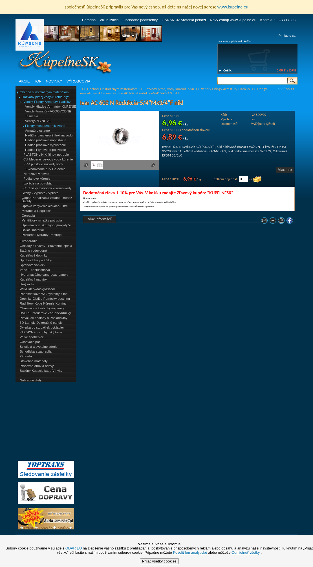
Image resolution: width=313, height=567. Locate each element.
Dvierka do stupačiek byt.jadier (42, 327)
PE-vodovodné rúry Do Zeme (44, 169)
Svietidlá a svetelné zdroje (39, 346)
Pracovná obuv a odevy (37, 366)
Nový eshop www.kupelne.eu (233, 20)
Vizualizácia (109, 20)
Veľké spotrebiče (32, 337)
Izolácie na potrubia (37, 183)
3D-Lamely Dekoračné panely (41, 322)
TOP (37, 81)
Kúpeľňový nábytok (33, 279)
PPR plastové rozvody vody (43, 164)
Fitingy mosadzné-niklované (45, 125)
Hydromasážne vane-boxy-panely (44, 274)
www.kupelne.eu (232, 7)
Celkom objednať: (226, 179)
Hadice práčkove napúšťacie (45, 140)
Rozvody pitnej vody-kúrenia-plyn (46, 97)
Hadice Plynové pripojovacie (45, 149)
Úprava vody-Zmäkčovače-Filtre (45, 206)
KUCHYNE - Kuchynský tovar (41, 332)
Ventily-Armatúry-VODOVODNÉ (48, 111)
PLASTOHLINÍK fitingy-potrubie (46, 154)
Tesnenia (31, 116)
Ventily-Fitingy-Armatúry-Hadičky (46, 101)
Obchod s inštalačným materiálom (44, 92)
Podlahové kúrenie (36, 178)
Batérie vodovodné (33, 250)
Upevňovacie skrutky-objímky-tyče (46, 225)
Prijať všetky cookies (159, 561)
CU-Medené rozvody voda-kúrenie (48, 159)
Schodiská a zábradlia (36, 351)
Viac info (285, 169)
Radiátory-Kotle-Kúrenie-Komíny (43, 303)
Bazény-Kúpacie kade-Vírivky (41, 370)
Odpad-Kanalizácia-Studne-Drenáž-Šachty (47, 199)
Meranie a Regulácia (37, 210)
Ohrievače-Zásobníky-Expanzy (42, 308)
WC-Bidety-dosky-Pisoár (37, 289)
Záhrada (26, 356)
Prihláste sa (287, 35)
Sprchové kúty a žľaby (36, 260)
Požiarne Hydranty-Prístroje (41, 234)
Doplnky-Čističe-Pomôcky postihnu (45, 298)
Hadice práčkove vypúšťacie (45, 145)
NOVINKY (54, 81)
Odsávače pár (30, 342)
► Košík (225, 70)
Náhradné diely (30, 380)
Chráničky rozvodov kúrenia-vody (47, 188)
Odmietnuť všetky (246, 552)
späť (281, 88)
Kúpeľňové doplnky (33, 255)
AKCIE (24, 81)
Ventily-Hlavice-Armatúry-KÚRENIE (50, 106)
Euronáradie (29, 241)
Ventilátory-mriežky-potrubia (42, 220)
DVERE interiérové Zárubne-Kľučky (45, 313)
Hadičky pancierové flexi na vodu (48, 135)
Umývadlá (27, 284)
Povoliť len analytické (190, 552)
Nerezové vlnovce (36, 173)
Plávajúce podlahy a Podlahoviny (43, 318)
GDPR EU (73, 548)
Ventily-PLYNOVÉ (38, 121)
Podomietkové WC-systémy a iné (44, 294)
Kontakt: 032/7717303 (278, 20)
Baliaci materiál (33, 230)
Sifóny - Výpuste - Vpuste (40, 193)
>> (293, 88)
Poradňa (89, 20)
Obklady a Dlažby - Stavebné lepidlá (46, 245)
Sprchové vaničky (32, 265)
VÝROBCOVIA (79, 81)
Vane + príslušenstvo (35, 269)
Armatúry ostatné (37, 130)
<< (288, 88)
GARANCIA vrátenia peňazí (184, 20)
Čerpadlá (28, 215)
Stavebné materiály (34, 361)
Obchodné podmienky (140, 20)
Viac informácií (100, 219)
